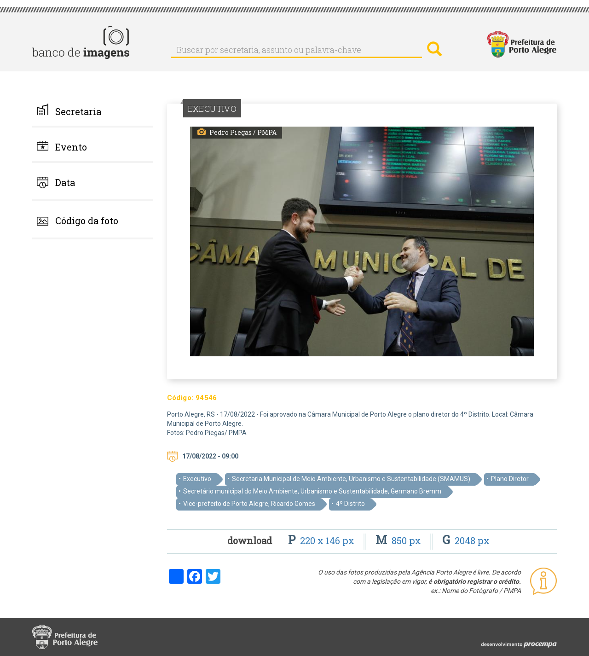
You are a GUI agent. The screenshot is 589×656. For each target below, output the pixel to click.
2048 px (466, 540)
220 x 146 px (322, 540)
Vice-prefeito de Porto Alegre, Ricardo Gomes (249, 503)
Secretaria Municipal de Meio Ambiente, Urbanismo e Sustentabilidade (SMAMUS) (351, 478)
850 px (399, 540)
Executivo (197, 478)
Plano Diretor (510, 478)
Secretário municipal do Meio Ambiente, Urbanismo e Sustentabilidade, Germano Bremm (312, 491)
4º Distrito (350, 503)
